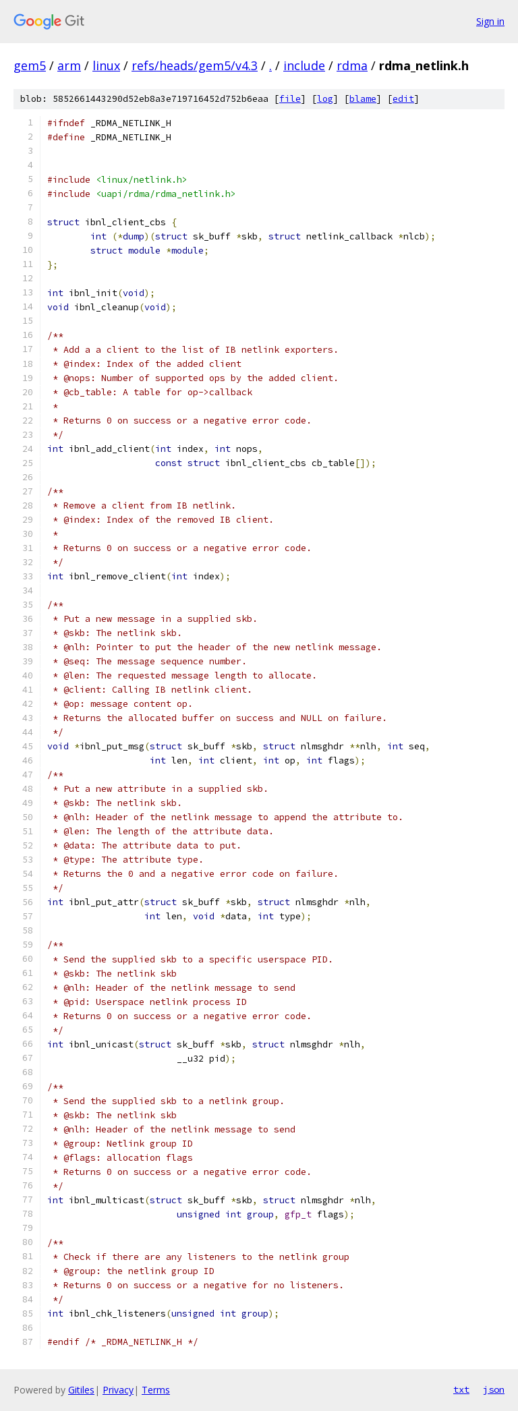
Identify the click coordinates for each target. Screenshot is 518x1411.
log (325, 99)
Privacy (118, 1389)
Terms (156, 1389)
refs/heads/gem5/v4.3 (195, 65)
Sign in (490, 21)
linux (106, 65)
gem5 (29, 65)
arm (69, 65)
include (304, 65)
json (494, 1389)
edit (403, 99)
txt (461, 1389)
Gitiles (81, 1389)
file (290, 99)
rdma (352, 65)
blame (362, 99)
